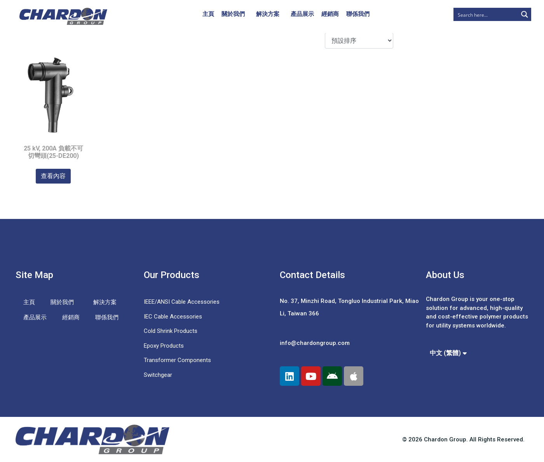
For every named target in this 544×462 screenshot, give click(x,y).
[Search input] (486, 14)
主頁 (208, 14)
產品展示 (302, 14)
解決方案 (267, 14)
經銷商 (330, 14)
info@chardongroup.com (315, 343)
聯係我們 (358, 14)
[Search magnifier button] (524, 14)
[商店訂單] (359, 41)
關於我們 (233, 14)
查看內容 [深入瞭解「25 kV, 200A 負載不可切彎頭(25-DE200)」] (53, 176)
